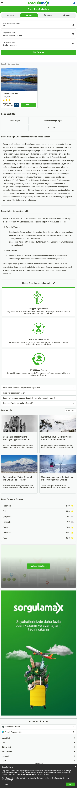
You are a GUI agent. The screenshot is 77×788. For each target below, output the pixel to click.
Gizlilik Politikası (29, 774)
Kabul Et (70, 784)
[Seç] (28, 105)
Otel (29, 15)
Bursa (13, 64)
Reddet (6, 784)
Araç (66, 15)
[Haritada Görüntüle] (38, 566)
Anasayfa (3, 64)
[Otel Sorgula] (38, 52)
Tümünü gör (70, 410)
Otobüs (48, 15)
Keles (17, 64)
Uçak (10, 15)
